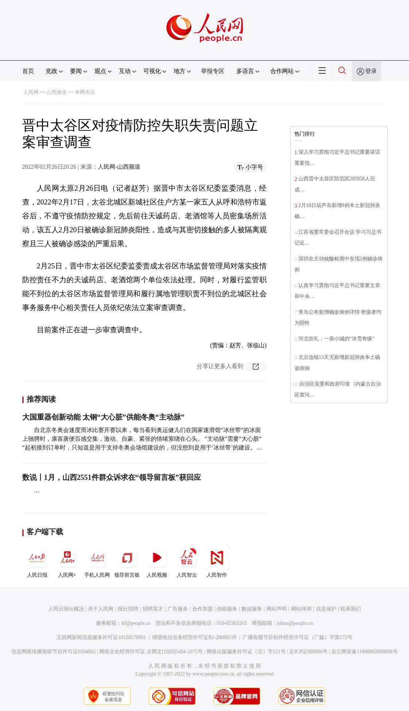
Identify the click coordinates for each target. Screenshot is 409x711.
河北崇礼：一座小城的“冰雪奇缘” (336, 338)
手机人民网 (97, 561)
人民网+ (67, 561)
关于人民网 (100, 609)
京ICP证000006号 (308, 651)
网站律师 (301, 609)
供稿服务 (227, 609)
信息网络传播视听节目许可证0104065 (53, 651)
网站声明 (276, 609)
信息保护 (326, 609)
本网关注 (85, 92)
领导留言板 (127, 561)
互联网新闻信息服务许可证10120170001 (101, 637)
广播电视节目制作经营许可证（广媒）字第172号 (297, 637)
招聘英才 (153, 609)
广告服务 (177, 609)
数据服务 (252, 609)
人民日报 (37, 561)
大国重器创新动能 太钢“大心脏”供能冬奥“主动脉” (103, 417)
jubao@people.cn (295, 623)
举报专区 (212, 71)
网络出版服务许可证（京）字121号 (246, 651)
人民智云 (187, 561)
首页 (28, 71)
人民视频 (157, 561)
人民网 (31, 92)
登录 (371, 71)
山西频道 (56, 92)
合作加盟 (202, 609)
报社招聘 (128, 609)
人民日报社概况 (66, 609)
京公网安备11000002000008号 (364, 651)
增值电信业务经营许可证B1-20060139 (194, 637)
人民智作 (216, 561)
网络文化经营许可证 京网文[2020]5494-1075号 (151, 651)
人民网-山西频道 (119, 167)
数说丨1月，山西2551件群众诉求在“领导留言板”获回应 (111, 477)
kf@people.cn (135, 623)
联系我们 (350, 609)
